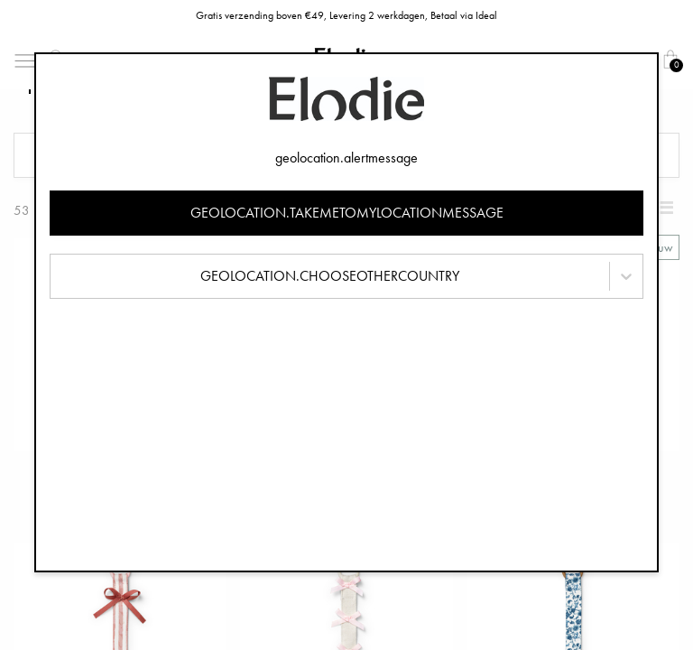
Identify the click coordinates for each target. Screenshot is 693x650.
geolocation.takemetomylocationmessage (347, 212)
